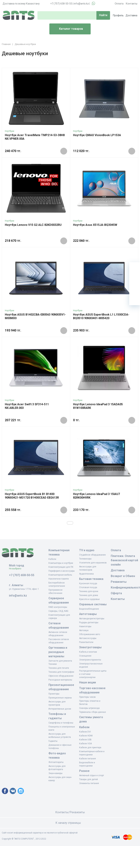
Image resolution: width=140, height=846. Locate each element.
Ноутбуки (9, 131)
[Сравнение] (134, 289)
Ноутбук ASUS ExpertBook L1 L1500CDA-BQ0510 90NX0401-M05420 (101, 316)
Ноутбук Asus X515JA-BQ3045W (95, 225)
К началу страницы (70, 823)
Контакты (131, 3)
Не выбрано (16, 568)
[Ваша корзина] (134, 267)
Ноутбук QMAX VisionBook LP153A (97, 135)
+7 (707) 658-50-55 (61, 3)
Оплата (119, 3)
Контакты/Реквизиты (70, 812)
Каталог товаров (67, 29)
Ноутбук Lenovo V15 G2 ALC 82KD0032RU (33, 225)
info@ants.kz (81, 3)
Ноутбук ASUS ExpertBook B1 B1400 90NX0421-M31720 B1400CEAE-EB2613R (32, 495)
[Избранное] (134, 278)
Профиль (118, 15)
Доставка (131, 15)
